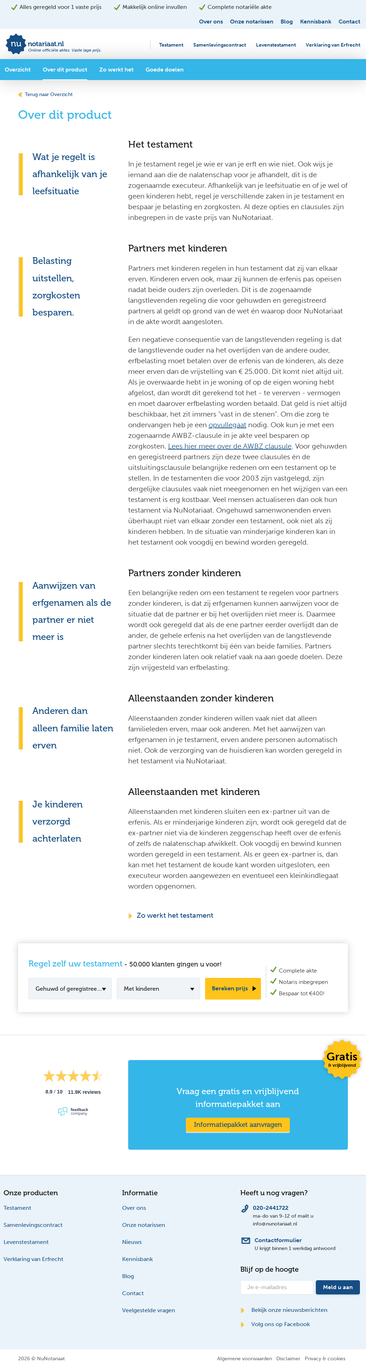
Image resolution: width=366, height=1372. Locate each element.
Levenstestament (276, 45)
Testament (171, 45)
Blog (287, 21)
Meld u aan (338, 1287)
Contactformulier (278, 1240)
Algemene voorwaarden (244, 1358)
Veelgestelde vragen (148, 1310)
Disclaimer (288, 1358)
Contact (349, 21)
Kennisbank (315, 21)
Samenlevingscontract (219, 45)
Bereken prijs (230, 988)
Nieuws (132, 1242)
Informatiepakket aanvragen (238, 1125)
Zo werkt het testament (170, 915)
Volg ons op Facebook (275, 1324)
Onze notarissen (251, 21)
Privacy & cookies (325, 1358)
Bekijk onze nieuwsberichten (284, 1310)
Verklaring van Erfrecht (333, 45)
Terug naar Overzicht (45, 94)
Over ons (211, 21)
